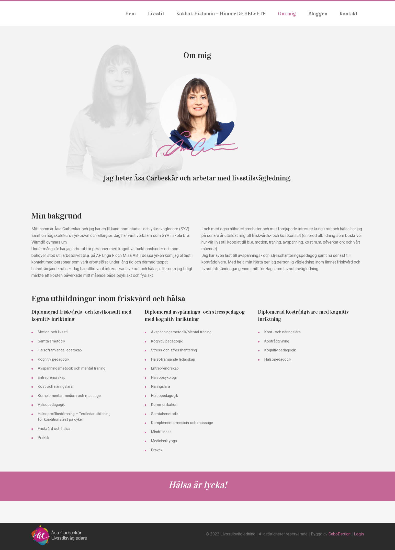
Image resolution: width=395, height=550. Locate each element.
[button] (197, 116)
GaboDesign (340, 534)
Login (359, 534)
